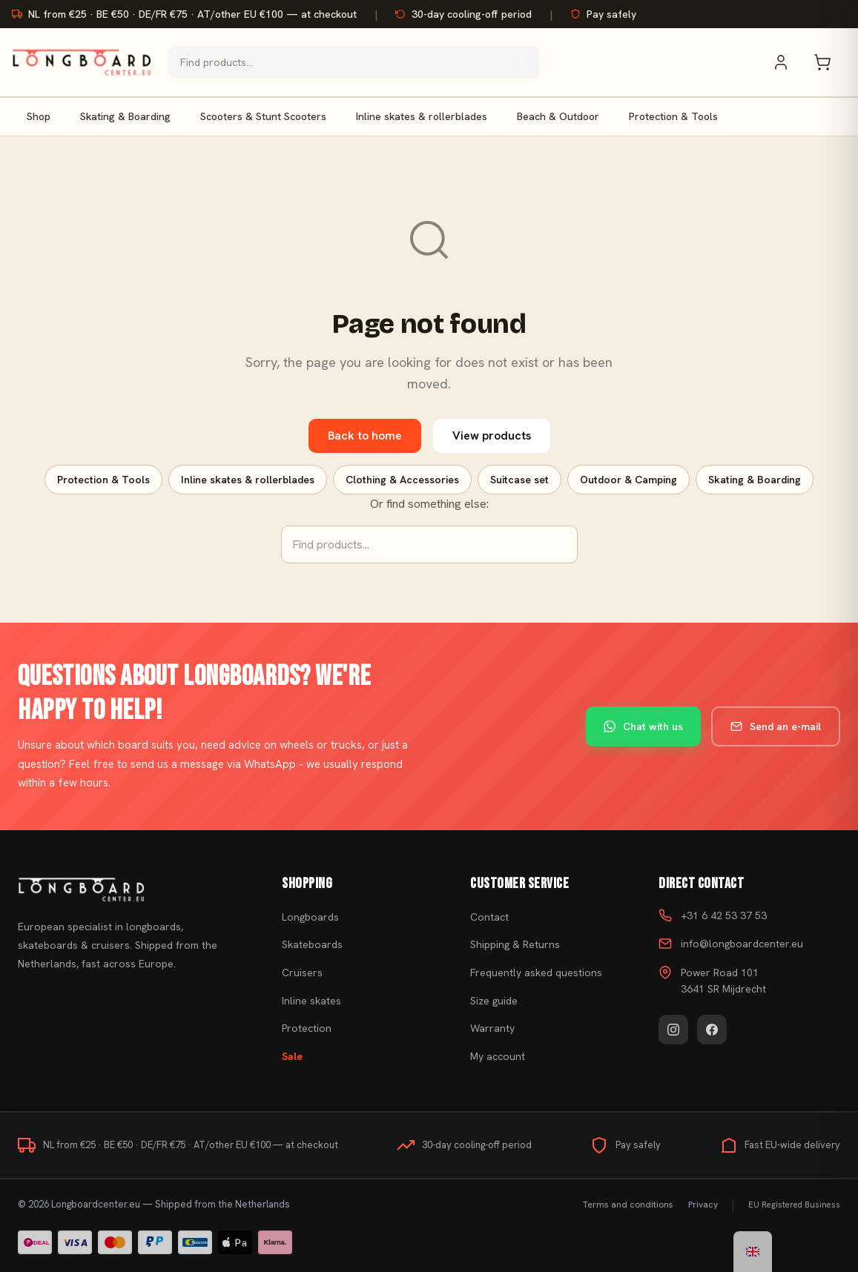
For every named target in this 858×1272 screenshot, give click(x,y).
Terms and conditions (628, 1204)
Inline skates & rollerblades (421, 116)
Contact (489, 917)
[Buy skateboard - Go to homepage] (81, 62)
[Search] (521, 62)
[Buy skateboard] (131, 889)
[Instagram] (673, 1029)
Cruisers (302, 972)
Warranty (492, 1028)
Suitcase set (519, 479)
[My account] (788, 62)
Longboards (310, 917)
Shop (38, 116)
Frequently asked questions (536, 972)
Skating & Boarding (125, 116)
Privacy (703, 1204)
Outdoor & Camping (628, 479)
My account (497, 1056)
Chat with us (643, 726)
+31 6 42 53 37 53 (724, 915)
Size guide (494, 1000)
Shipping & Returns (515, 944)
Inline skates (311, 1000)
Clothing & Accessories (402, 479)
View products (491, 435)
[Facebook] (712, 1029)
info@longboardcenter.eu (742, 943)
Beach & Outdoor (558, 116)
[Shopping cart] (830, 62)
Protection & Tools (673, 116)
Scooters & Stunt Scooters (263, 116)
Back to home (365, 435)
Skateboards (312, 944)
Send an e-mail (775, 726)
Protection (306, 1028)
